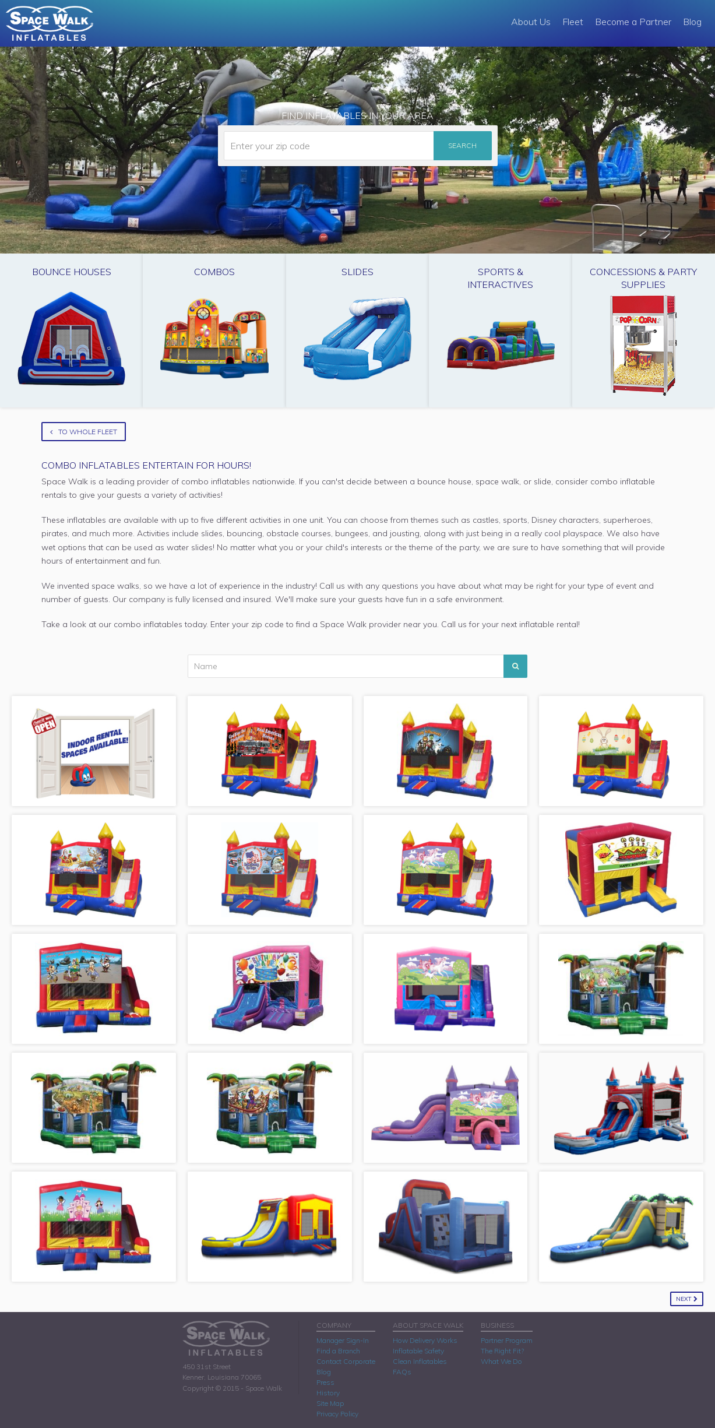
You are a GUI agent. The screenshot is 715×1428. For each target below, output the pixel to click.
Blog (692, 21)
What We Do (501, 1361)
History (328, 1392)
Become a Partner (633, 21)
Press (325, 1382)
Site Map (330, 1403)
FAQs (402, 1371)
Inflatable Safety (418, 1350)
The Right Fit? (502, 1350)
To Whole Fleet (83, 431)
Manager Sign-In (342, 1340)
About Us (531, 21)
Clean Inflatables (420, 1361)
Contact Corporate (345, 1361)
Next (687, 1299)
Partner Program (507, 1340)
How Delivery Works (425, 1340)
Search (462, 145)
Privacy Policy (337, 1413)
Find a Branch (338, 1350)
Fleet (572, 21)
